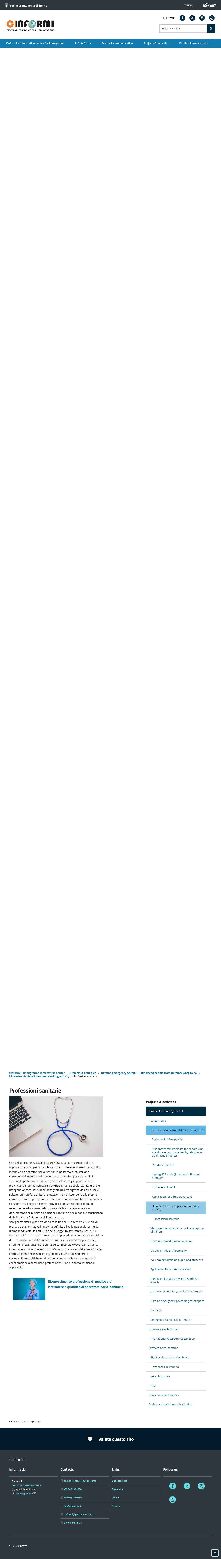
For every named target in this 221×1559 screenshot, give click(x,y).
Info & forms (83, 43)
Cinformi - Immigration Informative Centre (37, 1073)
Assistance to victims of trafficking (170, 1404)
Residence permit (163, 1165)
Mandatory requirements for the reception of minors (177, 1230)
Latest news (158, 1120)
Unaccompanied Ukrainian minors (171, 1241)
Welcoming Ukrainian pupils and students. (177, 1260)
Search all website (171, 28)
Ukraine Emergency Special (119, 1073)
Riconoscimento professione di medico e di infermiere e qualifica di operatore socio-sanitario (85, 1284)
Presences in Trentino (165, 1367)
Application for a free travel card (172, 1196)
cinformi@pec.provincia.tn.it (79, 1514)
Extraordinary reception (163, 1348)
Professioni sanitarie (166, 1219)
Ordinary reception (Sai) (163, 1329)
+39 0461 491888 (73, 1489)
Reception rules (160, 1376)
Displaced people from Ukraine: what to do (169, 1073)
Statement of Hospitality (167, 1139)
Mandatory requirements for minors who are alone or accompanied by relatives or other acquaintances (178, 1152)
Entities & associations (193, 43)
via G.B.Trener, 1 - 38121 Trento (80, 1481)
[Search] (211, 28)
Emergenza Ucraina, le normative (171, 1319)
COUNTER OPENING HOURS (26, 1485)
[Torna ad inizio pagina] (215, 1553)
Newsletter (118, 1489)
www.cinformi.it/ (73, 1523)
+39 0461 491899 (73, 1497)
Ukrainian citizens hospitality (168, 1250)
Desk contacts (119, 1481)
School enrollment (163, 1187)
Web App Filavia (26, 1493)
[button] (187, 5)
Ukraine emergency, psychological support (177, 1301)
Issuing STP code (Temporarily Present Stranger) (176, 1176)
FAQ (153, 1385)
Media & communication (117, 43)
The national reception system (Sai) (172, 1338)
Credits (115, 1497)
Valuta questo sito (110, 1438)
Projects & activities (156, 43)
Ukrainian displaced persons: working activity (39, 1076)
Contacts (156, 1310)
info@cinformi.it (73, 1506)
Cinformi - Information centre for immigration (35, 43)
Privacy (116, 1506)
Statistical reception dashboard (170, 1357)
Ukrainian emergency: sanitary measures (176, 1291)
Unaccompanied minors (164, 1395)
